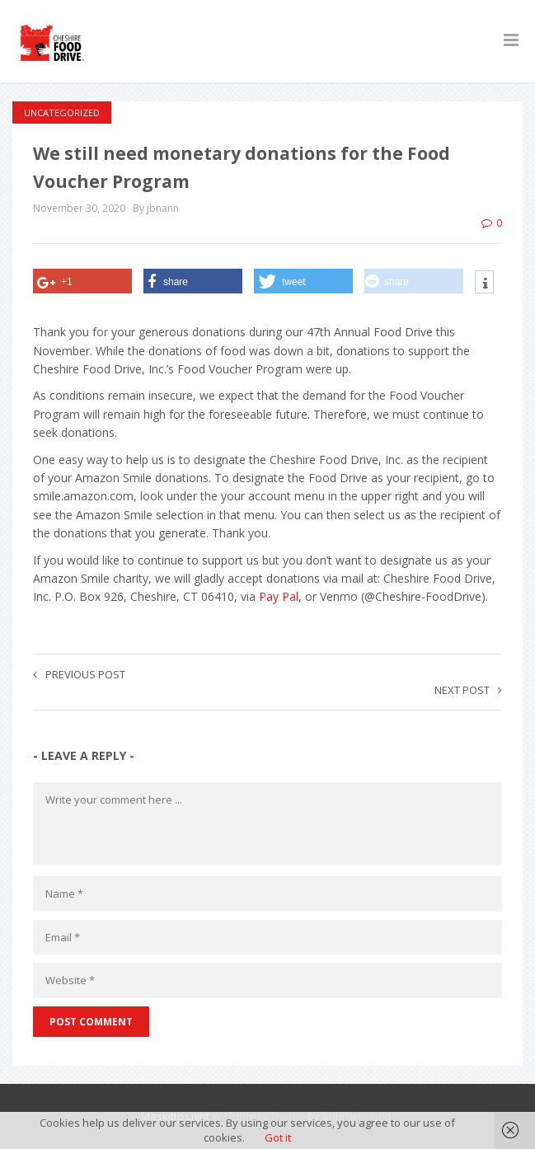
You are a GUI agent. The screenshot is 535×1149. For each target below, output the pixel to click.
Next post (468, 689)
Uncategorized (62, 112)
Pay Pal (278, 596)
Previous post (79, 674)
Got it (278, 1137)
